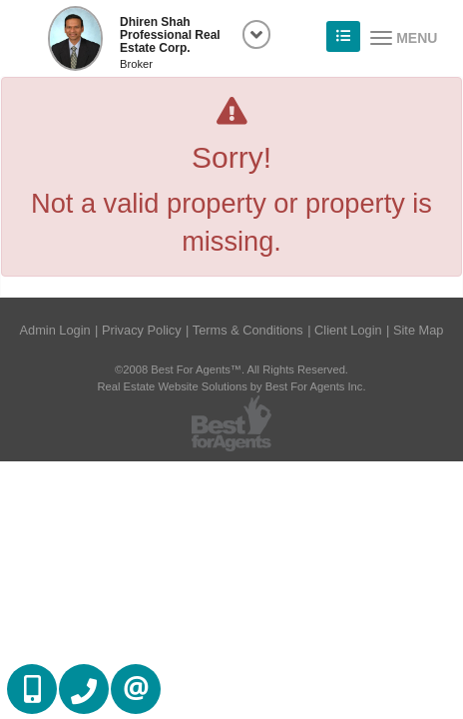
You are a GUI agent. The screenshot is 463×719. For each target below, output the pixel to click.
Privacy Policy (142, 330)
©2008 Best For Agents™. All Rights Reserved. (231, 369)
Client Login (348, 330)
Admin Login (55, 330)
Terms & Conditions (248, 330)
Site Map (418, 330)
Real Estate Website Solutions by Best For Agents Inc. (231, 386)
